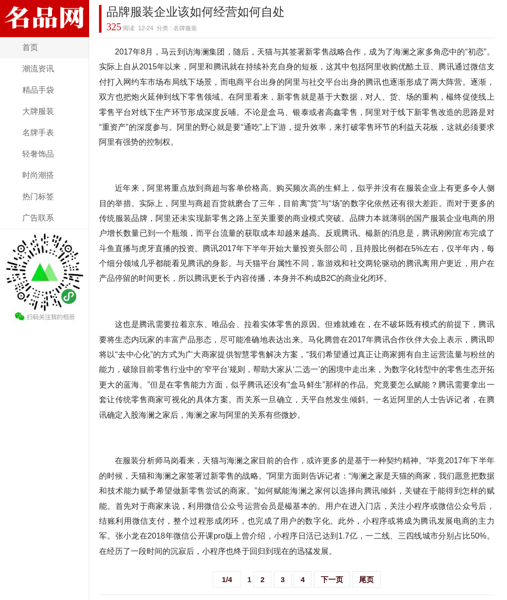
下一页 (332, 579)
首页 (30, 47)
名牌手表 (38, 132)
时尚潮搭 (38, 175)
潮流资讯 (38, 68)
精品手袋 (38, 90)
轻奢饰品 (38, 154)
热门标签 (38, 196)
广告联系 (38, 218)
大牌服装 (38, 111)
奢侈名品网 (44, 31)
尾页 (366, 579)
